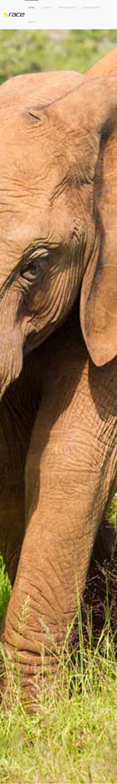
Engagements (91, 7)
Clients (46, 7)
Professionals (67, 7)
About (31, 22)
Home (31, 7)
